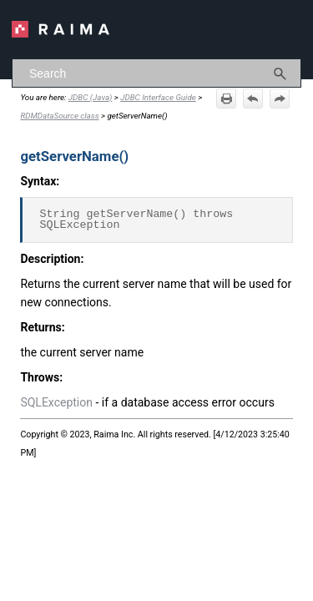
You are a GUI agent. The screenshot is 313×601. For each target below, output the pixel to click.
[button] (280, 73)
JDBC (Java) (90, 97)
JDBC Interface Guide (158, 97)
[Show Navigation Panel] (292, 29)
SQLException (56, 402)
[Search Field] (156, 73)
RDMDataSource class (59, 115)
